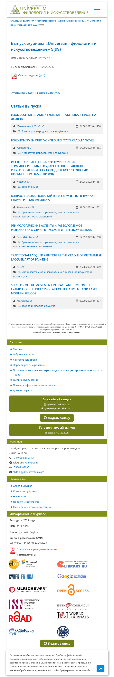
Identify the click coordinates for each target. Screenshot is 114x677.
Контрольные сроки (25, 359)
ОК (100, 668)
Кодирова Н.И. (25, 207)
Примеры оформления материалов (34, 385)
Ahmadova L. (24, 147)
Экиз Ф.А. (22, 237)
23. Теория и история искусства (36, 305)
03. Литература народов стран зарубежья (43, 131)
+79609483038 (19, 467)
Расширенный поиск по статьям (32, 507)
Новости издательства (26, 501)
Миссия (17, 349)
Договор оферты (23, 390)
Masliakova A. (24, 300)
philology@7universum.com (26, 471)
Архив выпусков (22, 485)
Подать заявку (57, 418)
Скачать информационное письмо (38, 549)
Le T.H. (20, 266)
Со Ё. (41, 126)
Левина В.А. (24, 181)
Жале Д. (33, 237)
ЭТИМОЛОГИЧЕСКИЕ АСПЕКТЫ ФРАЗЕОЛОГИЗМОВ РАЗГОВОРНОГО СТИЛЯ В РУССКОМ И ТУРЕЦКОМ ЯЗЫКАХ (51, 228)
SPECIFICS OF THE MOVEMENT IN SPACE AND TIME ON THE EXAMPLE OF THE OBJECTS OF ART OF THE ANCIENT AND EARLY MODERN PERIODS (54, 289)
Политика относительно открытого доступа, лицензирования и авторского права (58, 372)
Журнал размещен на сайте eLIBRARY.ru (36, 92)
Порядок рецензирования (29, 365)
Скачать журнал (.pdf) (31, 75)
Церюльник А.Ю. (27, 126)
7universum (23, 462)
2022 (35, 24)
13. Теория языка (28, 186)
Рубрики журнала (23, 354)
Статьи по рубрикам (25, 491)
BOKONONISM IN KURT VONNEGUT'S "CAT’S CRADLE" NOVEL (52, 140)
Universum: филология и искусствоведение (33, 20)
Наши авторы (21, 496)
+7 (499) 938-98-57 (21, 457)
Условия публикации (25, 379)
